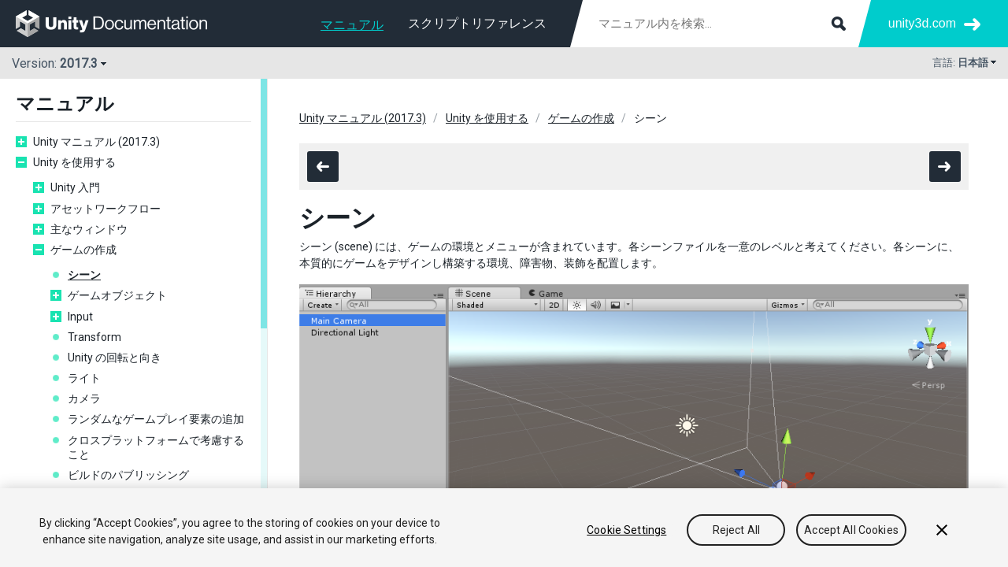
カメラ (84, 398)
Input (80, 316)
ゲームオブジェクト (117, 295)
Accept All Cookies (851, 530)
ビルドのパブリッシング (128, 475)
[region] (504, 527)
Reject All (736, 530)
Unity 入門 (75, 187)
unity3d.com (922, 23)
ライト (84, 378)
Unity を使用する (74, 162)
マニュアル (352, 25)
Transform (94, 337)
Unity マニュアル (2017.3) (96, 141)
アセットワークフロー (105, 208)
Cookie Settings (626, 530)
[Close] (941, 530)
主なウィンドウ (89, 229)
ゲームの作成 (83, 249)
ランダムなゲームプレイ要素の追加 (156, 419)
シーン (84, 275)
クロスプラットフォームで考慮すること (156, 447)
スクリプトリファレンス (477, 23)
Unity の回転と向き (114, 357)
